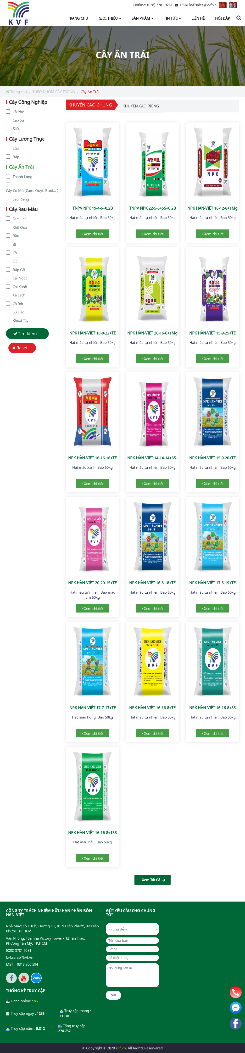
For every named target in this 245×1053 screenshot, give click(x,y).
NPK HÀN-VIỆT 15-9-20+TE (212, 458)
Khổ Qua (20, 227)
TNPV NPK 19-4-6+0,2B (92, 208)
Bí (14, 244)
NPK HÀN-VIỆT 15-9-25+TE (212, 333)
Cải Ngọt (20, 278)
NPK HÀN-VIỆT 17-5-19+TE (212, 582)
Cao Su (18, 120)
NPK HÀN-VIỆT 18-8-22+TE (92, 333)
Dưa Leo (20, 218)
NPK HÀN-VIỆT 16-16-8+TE (152, 707)
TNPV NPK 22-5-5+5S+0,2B (152, 208)
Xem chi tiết (93, 233)
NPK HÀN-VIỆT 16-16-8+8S (212, 707)
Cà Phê (18, 111)
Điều (16, 128)
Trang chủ (16, 91)
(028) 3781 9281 (153, 4)
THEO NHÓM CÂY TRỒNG (54, 91)
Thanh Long (22, 176)
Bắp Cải (19, 269)
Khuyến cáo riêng (140, 106)
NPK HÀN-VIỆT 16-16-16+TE (92, 458)
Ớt (15, 261)
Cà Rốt (18, 303)
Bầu (16, 235)
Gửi (113, 995)
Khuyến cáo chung (90, 105)
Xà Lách (19, 295)
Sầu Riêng (21, 199)
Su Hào (18, 312)
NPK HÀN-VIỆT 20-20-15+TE (92, 582)
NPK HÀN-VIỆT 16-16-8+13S (92, 832)
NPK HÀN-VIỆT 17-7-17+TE (92, 707)
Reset (22, 348)
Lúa (16, 148)
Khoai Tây (20, 320)
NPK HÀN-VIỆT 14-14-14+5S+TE (154, 458)
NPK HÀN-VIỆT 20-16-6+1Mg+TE (155, 333)
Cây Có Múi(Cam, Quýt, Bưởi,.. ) (32, 190)
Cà (15, 252)
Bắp (16, 156)
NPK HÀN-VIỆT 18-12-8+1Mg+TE (215, 208)
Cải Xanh (20, 286)
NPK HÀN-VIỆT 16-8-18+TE (152, 582)
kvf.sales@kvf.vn (203, 4)
